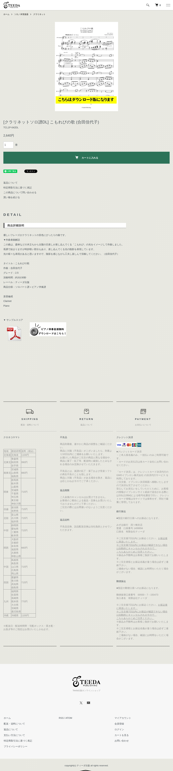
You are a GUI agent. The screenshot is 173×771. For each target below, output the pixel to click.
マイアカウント (122, 718)
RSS (61, 718)
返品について (10, 182)
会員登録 (119, 723)
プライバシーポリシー (15, 746)
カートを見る (121, 735)
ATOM (69, 718)
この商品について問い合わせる (19, 192)
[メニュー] (168, 5)
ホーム (6, 14)
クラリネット (39, 14)
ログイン (119, 729)
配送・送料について (14, 723)
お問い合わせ (121, 741)
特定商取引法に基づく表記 (17, 187)
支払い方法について (14, 735)
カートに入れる (86, 157)
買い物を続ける (11, 197)
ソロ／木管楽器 (21, 14)
